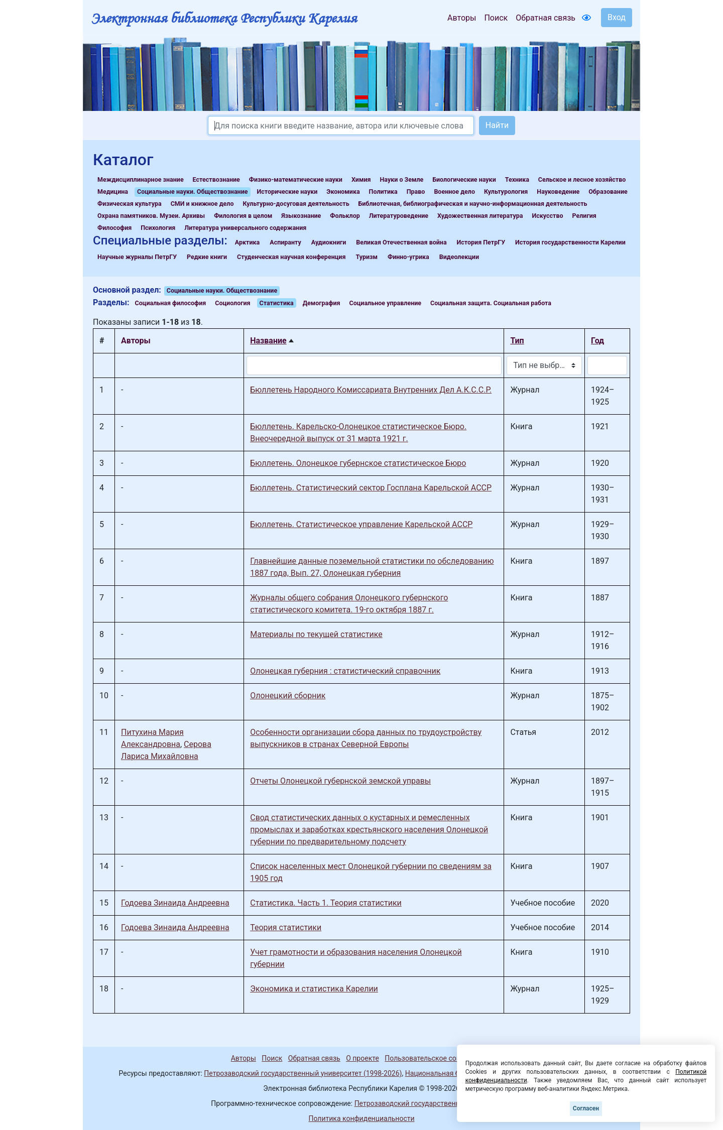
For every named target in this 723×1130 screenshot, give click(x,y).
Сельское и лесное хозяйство (582, 179)
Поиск (496, 18)
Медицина (112, 191)
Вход (617, 17)
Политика (383, 191)
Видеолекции (459, 257)
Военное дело (454, 191)
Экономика (342, 191)
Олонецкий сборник (287, 695)
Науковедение (558, 191)
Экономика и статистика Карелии (314, 988)
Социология (232, 303)
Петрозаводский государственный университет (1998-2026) (303, 1073)
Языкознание (301, 215)
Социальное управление (385, 303)
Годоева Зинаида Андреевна (175, 903)
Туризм (366, 257)
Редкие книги (207, 257)
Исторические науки (287, 191)
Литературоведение (398, 215)
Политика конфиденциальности (361, 1118)
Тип (517, 340)
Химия (361, 179)
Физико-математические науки (295, 179)
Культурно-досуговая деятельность (296, 203)
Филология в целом (243, 215)
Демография (321, 303)
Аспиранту (285, 242)
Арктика (247, 242)
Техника (517, 179)
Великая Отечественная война (401, 242)
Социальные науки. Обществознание (192, 191)
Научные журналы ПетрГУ (137, 257)
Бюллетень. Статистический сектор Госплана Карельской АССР (371, 487)
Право (416, 191)
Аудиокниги (328, 242)
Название (268, 340)
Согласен (586, 1108)
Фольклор (344, 215)
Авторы (461, 18)
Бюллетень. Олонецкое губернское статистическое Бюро (358, 463)
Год (597, 340)
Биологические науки (464, 179)
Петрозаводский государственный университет (433, 1103)
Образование (608, 191)
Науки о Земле (401, 179)
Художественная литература (480, 215)
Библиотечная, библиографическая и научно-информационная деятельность (472, 203)
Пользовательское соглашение (436, 1058)
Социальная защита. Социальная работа (490, 303)
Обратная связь (545, 18)
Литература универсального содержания (245, 227)
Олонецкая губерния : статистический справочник (345, 671)
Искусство (547, 215)
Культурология (506, 191)
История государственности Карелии (570, 242)
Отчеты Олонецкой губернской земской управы (340, 781)
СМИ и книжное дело (202, 203)
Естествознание (216, 179)
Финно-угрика (408, 257)
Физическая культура (129, 203)
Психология (158, 227)
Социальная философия (170, 303)
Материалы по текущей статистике (316, 634)
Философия (114, 227)
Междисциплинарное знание (140, 179)
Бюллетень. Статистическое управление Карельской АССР (361, 524)
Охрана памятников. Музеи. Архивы (151, 215)
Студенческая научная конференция (291, 257)
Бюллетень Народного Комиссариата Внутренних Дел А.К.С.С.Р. (371, 390)
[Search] (341, 125)
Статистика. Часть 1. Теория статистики (326, 903)
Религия (584, 215)
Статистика (277, 303)
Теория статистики (285, 927)
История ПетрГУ (481, 242)
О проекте (362, 1058)
